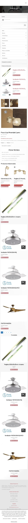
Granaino (14, 45)
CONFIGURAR (14, 518)
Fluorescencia (5, 40)
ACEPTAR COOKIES (21, 518)
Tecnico (14, 55)
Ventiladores (4, 58)
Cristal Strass (14, 35)
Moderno (14, 48)
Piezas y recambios (6, 50)
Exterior (14, 38)
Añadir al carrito (16, 75)
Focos (3, 43)
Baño (3, 30)
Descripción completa (6, 145)
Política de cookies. (14, 521)
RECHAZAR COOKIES (7, 518)
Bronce (14, 33)
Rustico (14, 53)
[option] (7, 177)
